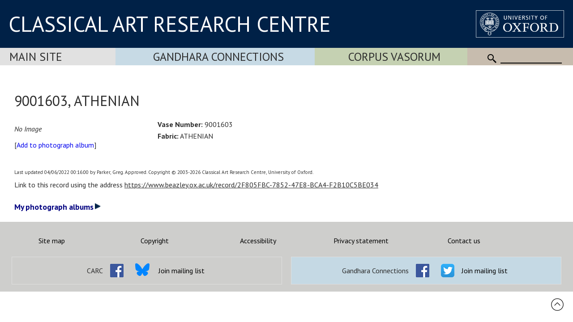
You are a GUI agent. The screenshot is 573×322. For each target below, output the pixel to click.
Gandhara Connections (218, 56)
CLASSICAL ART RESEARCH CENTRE (170, 24)
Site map (51, 240)
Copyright (155, 240)
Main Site (35, 56)
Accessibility (258, 240)
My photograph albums (57, 207)
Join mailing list (181, 270)
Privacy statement (361, 240)
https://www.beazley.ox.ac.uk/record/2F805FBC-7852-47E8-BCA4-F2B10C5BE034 (251, 184)
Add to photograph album (55, 144)
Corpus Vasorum (394, 56)
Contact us (464, 240)
